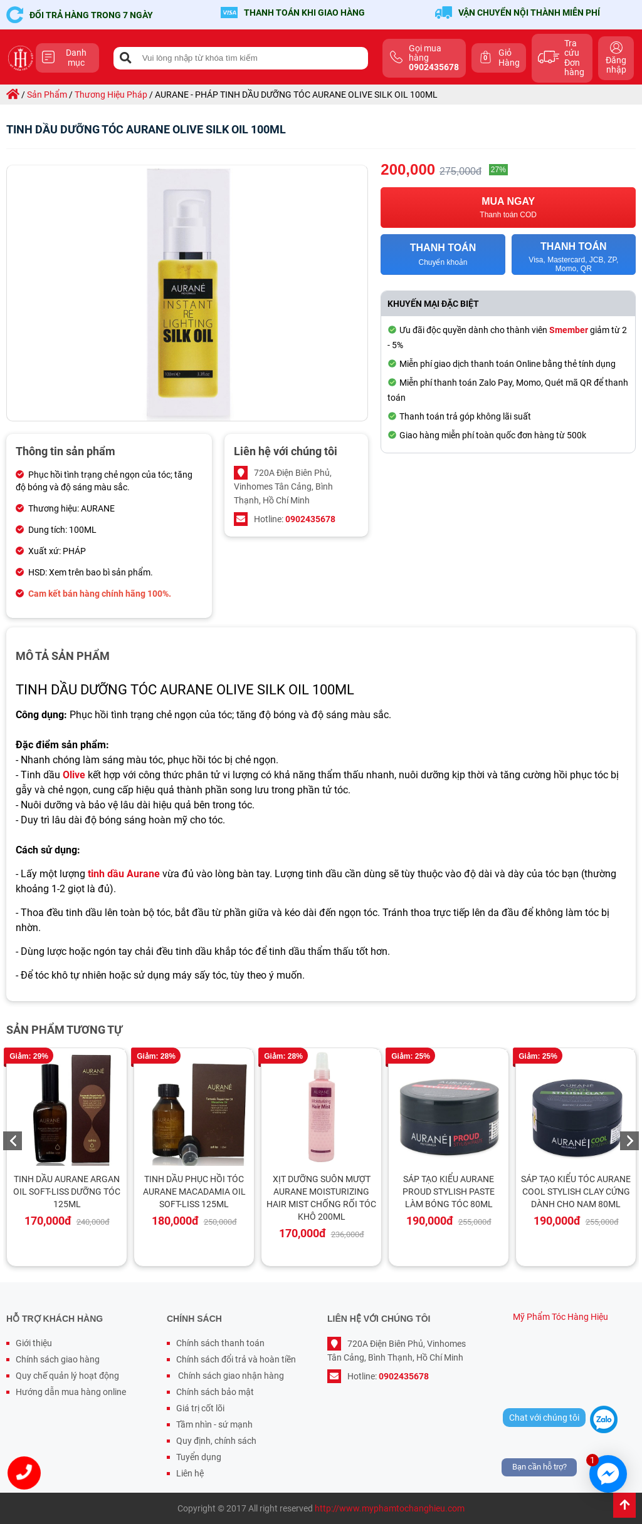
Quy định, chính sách (216, 1441)
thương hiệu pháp (111, 95)
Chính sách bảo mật (215, 1392)
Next (629, 1140)
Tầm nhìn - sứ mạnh (214, 1424)
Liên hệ (190, 1473)
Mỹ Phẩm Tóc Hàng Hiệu (560, 1317)
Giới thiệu (34, 1343)
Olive (74, 775)
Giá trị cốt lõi (200, 1408)
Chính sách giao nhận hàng (230, 1376)
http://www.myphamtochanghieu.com (390, 1508)
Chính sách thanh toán (220, 1343)
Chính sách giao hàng (58, 1359)
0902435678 (310, 519)
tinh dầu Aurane (124, 874)
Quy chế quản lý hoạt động (67, 1376)
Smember (568, 330)
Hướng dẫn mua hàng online (71, 1392)
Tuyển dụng (198, 1457)
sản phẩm (47, 95)
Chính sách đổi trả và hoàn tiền (236, 1359)
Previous (12, 1140)
